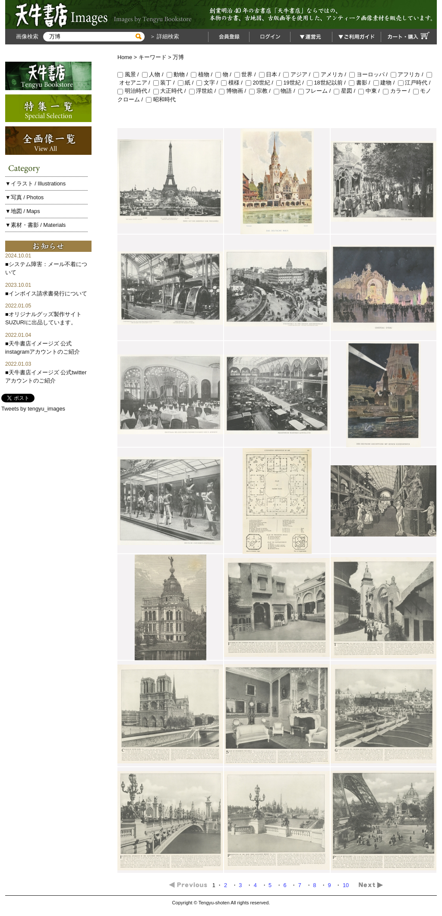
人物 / (154, 74)
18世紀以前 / (328, 82)
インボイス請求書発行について (48, 293)
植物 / (203, 74)
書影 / (361, 82)
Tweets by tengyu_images (33, 408)
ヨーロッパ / (370, 74)
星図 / (346, 91)
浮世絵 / (204, 91)
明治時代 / (135, 91)
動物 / (179, 74)
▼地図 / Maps (22, 211)
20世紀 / (261, 82)
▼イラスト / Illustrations (35, 183)
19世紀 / (291, 82)
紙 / (187, 82)
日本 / (271, 74)
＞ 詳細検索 (163, 36)
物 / (224, 74)
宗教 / (261, 91)
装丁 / (165, 82)
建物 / (385, 82)
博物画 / (234, 91)
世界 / (246, 74)
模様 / (233, 82)
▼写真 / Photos (24, 197)
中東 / (370, 91)
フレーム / (316, 91)
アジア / (298, 74)
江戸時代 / (415, 82)
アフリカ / (408, 74)
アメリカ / (331, 74)
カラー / (398, 91)
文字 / (208, 82)
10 (346, 885)
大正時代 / (171, 91)
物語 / (286, 91)
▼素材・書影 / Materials (35, 225)
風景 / (129, 74)
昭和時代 (161, 99)
